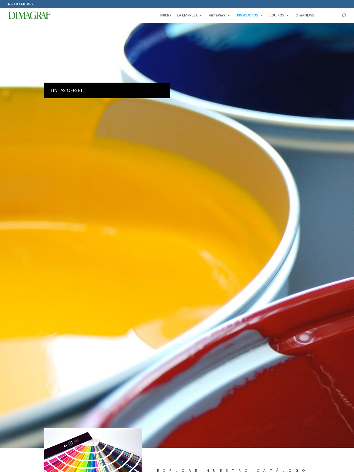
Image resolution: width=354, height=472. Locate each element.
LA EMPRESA (187, 15)
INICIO (165, 15)
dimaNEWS (304, 15)
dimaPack (217, 15)
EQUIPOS (276, 15)
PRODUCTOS (247, 15)
